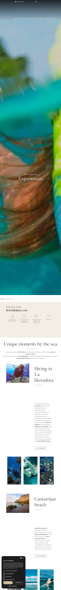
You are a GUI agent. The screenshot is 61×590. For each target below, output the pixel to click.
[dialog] (13, 572)
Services (41, 19)
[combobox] (21, 558)
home (14, 19)
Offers (23, 19)
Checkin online (19, 1)
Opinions (53, 19)
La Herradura (29, 19)
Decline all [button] (19, 582)
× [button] (23, 558)
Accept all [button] (8, 582)
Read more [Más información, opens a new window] (14, 568)
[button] (13, 586)
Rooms (19, 19)
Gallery (36, 19)
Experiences (47, 19)
